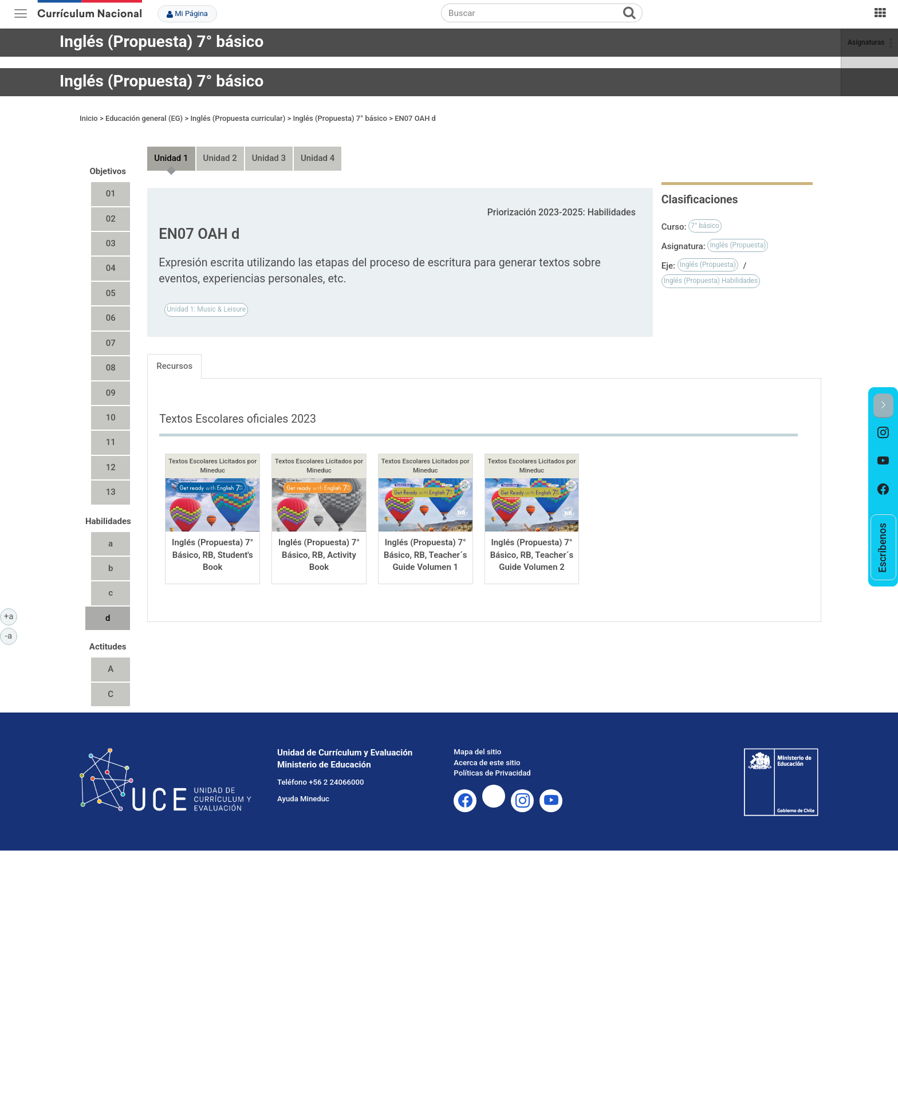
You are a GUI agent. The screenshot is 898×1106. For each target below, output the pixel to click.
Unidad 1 (171, 148)
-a (11, 635)
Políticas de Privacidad (492, 762)
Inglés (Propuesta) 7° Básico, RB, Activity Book (319, 544)
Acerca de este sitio (487, 751)
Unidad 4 (317, 148)
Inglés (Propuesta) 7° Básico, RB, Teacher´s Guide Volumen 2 (532, 544)
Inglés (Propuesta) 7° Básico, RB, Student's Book (212, 544)
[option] (883, 432)
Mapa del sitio (477, 741)
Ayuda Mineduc (303, 788)
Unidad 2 (220, 148)
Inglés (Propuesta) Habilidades (711, 270)
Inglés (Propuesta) (738, 235)
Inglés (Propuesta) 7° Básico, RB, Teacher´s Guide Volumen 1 (425, 544)
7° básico (705, 215)
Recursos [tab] (174, 355)
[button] (883, 405)
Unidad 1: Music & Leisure (206, 299)
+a (10, 615)
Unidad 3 (269, 148)
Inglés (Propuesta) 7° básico (161, 41)
